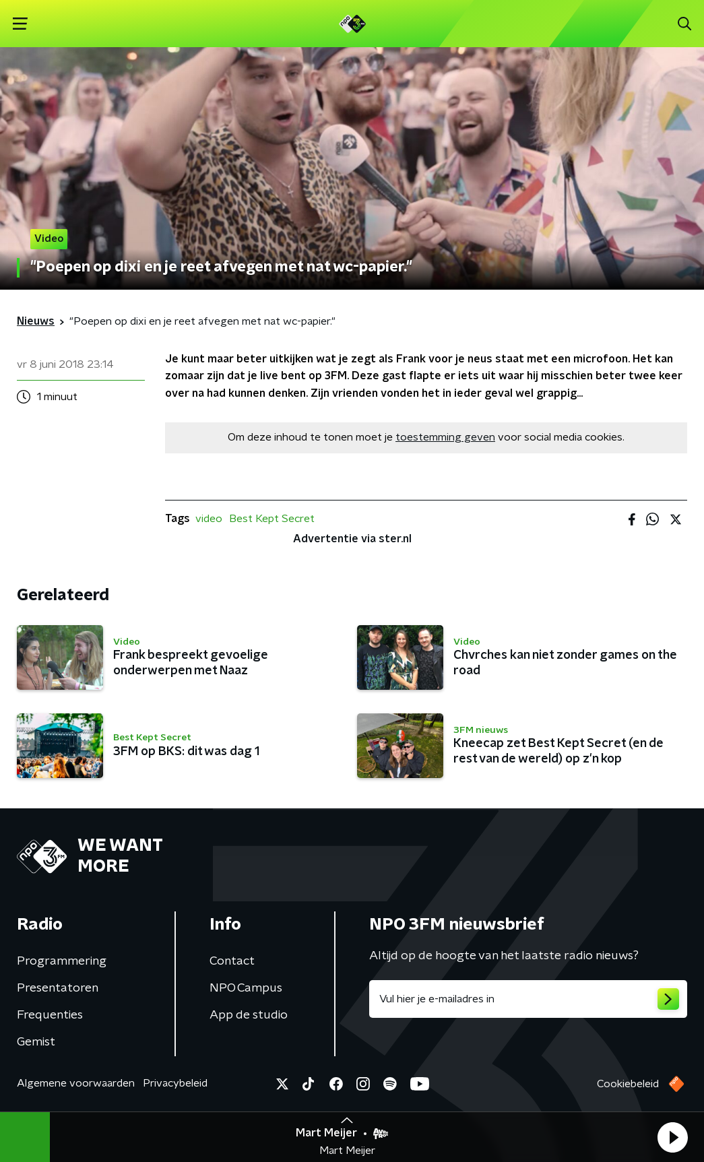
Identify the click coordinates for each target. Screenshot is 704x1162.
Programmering (61, 961)
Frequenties (50, 1015)
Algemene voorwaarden (76, 1083)
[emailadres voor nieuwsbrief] (528, 999)
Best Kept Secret (272, 518)
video (208, 518)
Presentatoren (57, 988)
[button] (672, 1137)
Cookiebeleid (628, 1083)
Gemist (36, 1042)
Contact (232, 961)
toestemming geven (445, 437)
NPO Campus (246, 988)
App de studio (249, 1015)
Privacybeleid (175, 1083)
